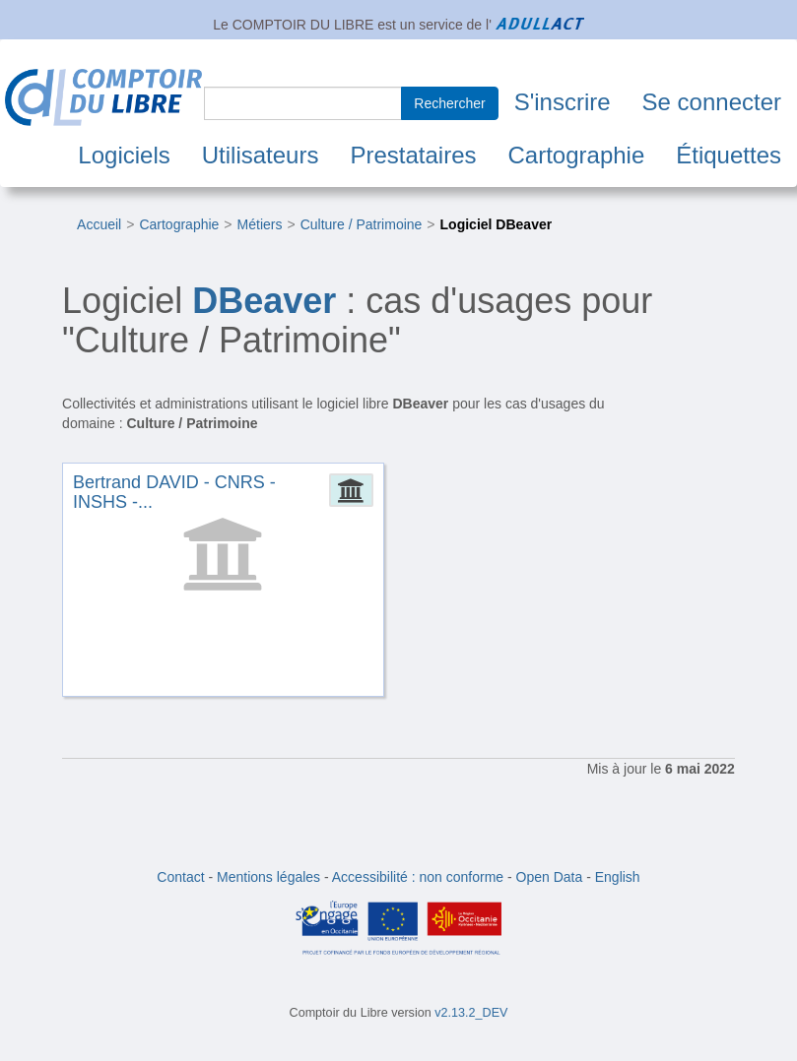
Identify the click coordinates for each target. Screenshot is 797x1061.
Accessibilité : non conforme (417, 877)
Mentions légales (268, 877)
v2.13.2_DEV (470, 1013)
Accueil (99, 224)
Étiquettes (728, 155)
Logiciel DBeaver (496, 224)
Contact (180, 877)
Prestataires (413, 155)
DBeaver (264, 301)
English (617, 877)
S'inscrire (562, 102)
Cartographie (576, 155)
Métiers (260, 224)
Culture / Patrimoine (361, 224)
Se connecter (711, 102)
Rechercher (449, 103)
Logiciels (123, 155)
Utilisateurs (260, 155)
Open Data (549, 877)
